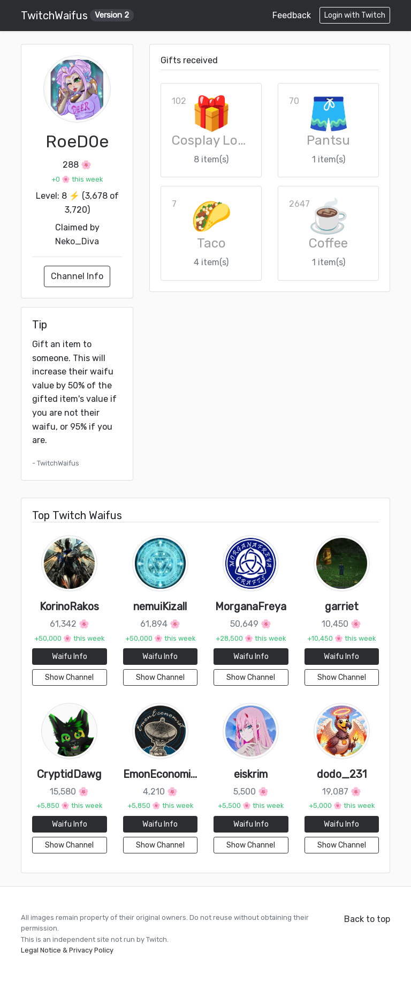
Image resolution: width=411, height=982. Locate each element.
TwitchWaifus (77, 15)
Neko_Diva (77, 241)
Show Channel (69, 677)
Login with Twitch (354, 15)
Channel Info (77, 276)
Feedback (291, 15)
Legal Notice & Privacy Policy (67, 950)
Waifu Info (69, 656)
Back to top (367, 919)
